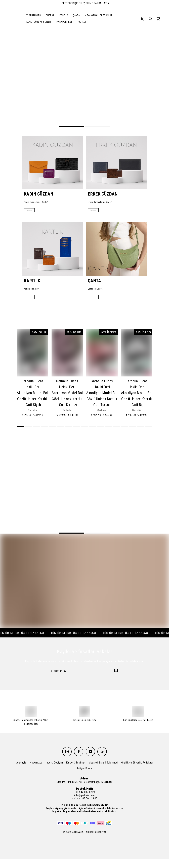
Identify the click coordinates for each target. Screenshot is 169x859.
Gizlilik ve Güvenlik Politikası (137, 762)
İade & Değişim (54, 762)
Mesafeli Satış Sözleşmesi (103, 762)
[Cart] (158, 18)
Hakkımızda (36, 762)
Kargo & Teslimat (75, 762)
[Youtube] (90, 751)
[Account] (142, 18)
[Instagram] (67, 751)
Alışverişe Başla (32, 210)
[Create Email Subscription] (115, 671)
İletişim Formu (84, 768)
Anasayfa (21, 762)
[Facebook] (78, 751)
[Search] (150, 18)
